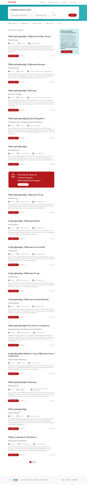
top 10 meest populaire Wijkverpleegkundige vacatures (69, 47)
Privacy (62, 479)
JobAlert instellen (66, 51)
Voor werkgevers (73, 2)
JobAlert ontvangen (65, 44)
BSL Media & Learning (27, 479)
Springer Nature (44, 479)
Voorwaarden (75, 479)
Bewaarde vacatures (53, 2)
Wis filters (59, 23)
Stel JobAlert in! (23, 184)
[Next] (35, 462)
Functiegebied (13, 23)
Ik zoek (12, 12)
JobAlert (64, 2)
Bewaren (23, 55)
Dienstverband (37, 23)
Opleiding (25, 23)
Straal (53, 12)
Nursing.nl (43, 2)
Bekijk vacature (13, 55)
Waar (36, 12)
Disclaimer (68, 479)
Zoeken (73, 15)
